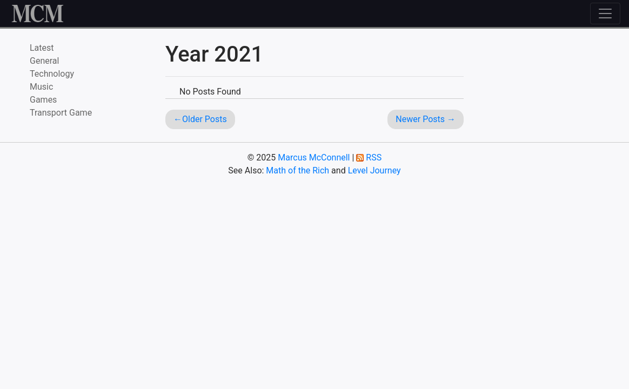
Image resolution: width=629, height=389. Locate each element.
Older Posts (204, 119)
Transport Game (61, 113)
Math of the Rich (297, 170)
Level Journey (374, 170)
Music (41, 87)
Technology (52, 74)
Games (43, 100)
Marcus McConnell (314, 157)
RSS (374, 157)
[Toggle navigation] (605, 13)
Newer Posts (420, 119)
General (44, 61)
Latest (42, 48)
